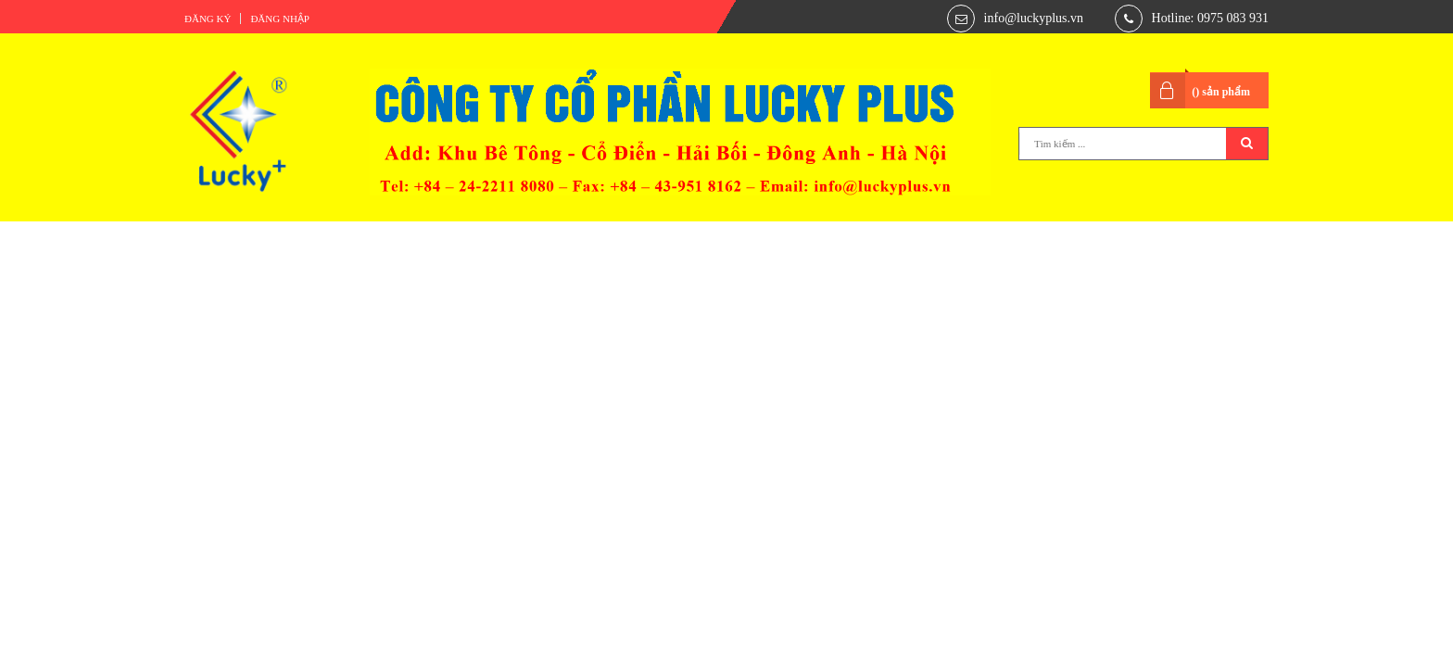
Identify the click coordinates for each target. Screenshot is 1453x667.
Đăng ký (207, 18)
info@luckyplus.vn (1033, 18)
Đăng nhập (280, 18)
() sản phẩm (1221, 91)
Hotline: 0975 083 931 (1210, 18)
